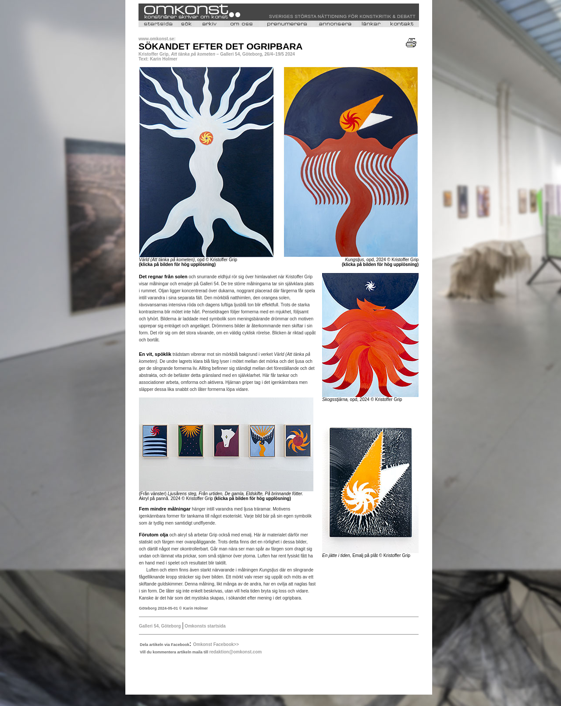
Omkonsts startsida (205, 626)
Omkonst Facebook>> (216, 644)
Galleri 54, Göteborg (160, 626)
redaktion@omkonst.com (235, 651)
